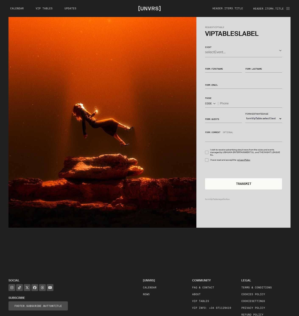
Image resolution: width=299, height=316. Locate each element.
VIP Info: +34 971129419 (211, 307)
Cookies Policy (253, 294)
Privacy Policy (253, 307)
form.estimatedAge (256, 113)
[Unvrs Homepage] (149, 8)
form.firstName (214, 68)
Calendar (149, 287)
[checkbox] (206, 152)
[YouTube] (50, 287)
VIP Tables (200, 301)
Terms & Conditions (256, 287)
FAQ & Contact (203, 287)
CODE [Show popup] (210, 103)
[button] (243, 50)
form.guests (212, 119)
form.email (211, 85)
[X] (27, 287)
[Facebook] (34, 287)
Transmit (243, 183)
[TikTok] (19, 287)
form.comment (212, 132)
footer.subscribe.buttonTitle (38, 306)
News (146, 294)
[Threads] (42, 287)
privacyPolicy (243, 160)
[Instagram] (11, 287)
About (196, 294)
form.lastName (253, 68)
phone (208, 98)
